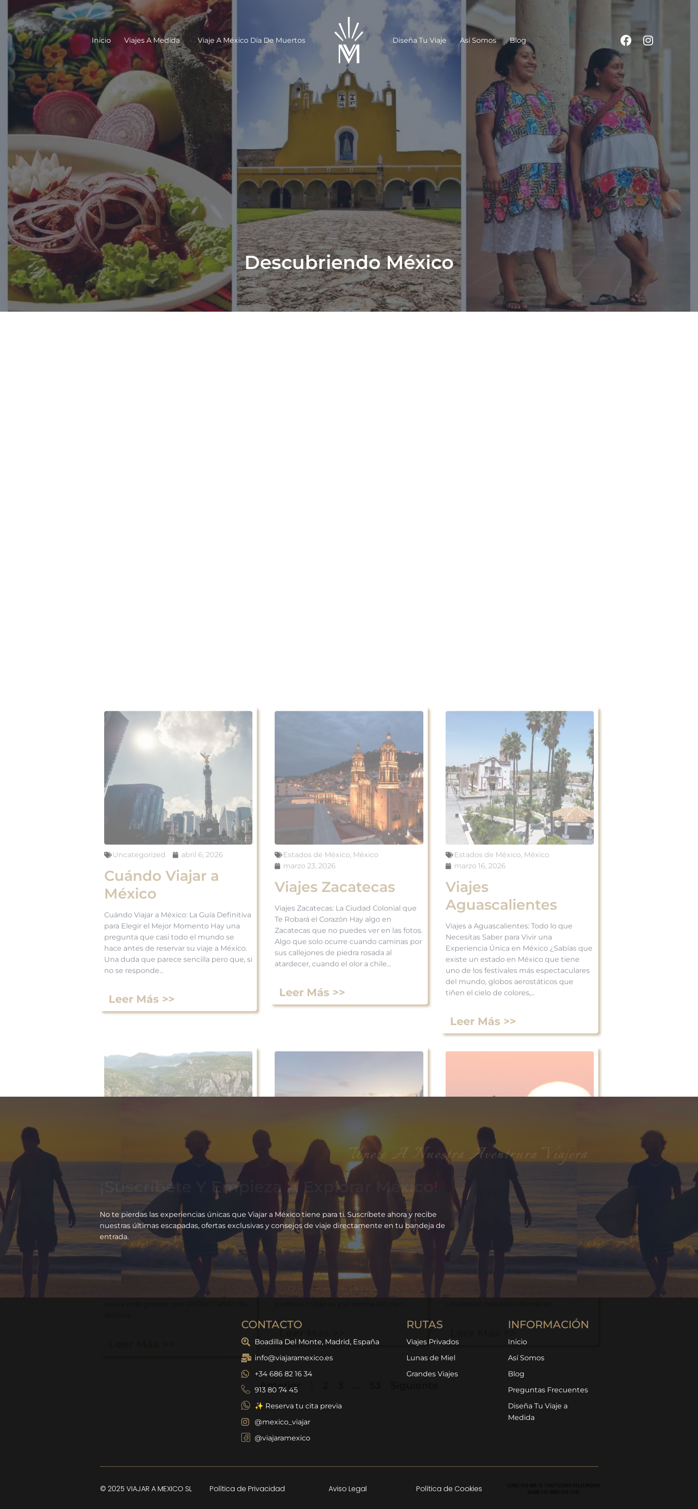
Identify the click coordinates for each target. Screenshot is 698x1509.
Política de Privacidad (247, 1489)
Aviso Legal (348, 1489)
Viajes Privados (432, 1342)
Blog (518, 40)
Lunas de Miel (430, 1358)
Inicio (101, 40)
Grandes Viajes (432, 1374)
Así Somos (478, 40)
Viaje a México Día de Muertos (251, 40)
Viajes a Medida (154, 40)
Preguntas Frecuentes (548, 1390)
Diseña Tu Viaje (419, 40)
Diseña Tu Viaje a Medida (538, 1412)
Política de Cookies (449, 1489)
